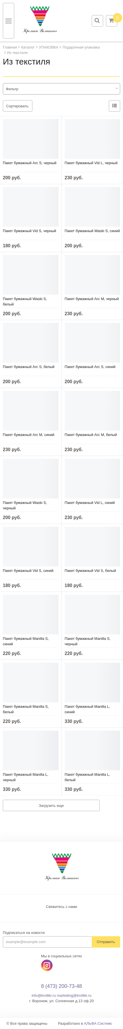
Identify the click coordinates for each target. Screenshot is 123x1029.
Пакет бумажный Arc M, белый (91, 435)
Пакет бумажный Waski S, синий (92, 231)
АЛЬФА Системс (98, 1023)
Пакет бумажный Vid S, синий (28, 570)
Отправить (106, 942)
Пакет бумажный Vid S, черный (29, 231)
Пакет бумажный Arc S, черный (30, 163)
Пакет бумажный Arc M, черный (92, 299)
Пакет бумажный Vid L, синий (90, 503)
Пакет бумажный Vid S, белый (90, 570)
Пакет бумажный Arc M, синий (28, 435)
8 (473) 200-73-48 (61, 986)
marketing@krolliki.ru (74, 995)
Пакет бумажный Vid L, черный (91, 163)
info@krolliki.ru (44, 995)
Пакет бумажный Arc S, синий (90, 367)
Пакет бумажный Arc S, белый (29, 367)
